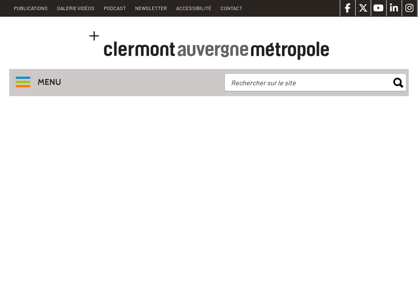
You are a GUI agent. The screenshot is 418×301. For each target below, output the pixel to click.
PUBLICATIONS (31, 8)
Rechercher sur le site (263, 83)
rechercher (398, 83)
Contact (231, 8)
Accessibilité (193, 8)
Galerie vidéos (76, 8)
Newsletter (151, 8)
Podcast (115, 8)
